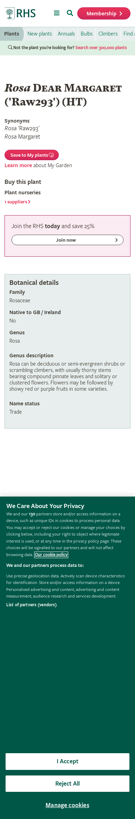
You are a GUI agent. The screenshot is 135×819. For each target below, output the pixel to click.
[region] (67, 658)
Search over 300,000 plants (101, 47)
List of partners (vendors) (31, 605)
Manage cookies (67, 805)
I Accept (67, 761)
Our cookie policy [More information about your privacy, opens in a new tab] (51, 554)
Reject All (67, 783)
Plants (11, 34)
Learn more (18, 165)
